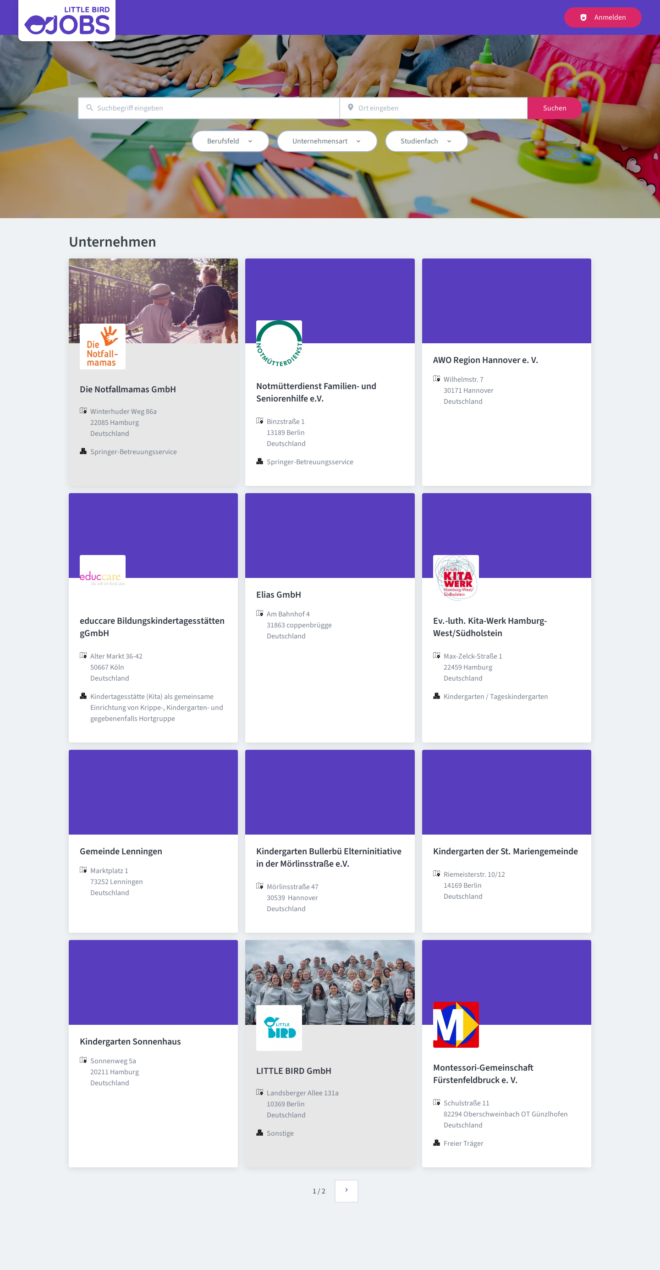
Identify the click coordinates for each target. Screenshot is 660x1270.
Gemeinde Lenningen (121, 851)
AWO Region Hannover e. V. (486, 360)
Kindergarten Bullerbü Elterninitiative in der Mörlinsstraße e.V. (329, 857)
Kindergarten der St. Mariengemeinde (505, 851)
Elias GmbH (278, 594)
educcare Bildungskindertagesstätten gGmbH (152, 627)
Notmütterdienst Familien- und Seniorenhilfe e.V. (316, 392)
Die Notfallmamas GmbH (128, 389)
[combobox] (209, 108)
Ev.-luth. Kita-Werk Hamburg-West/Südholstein (490, 627)
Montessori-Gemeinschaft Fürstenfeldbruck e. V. (483, 1074)
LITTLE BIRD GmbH (293, 1071)
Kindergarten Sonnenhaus (130, 1041)
